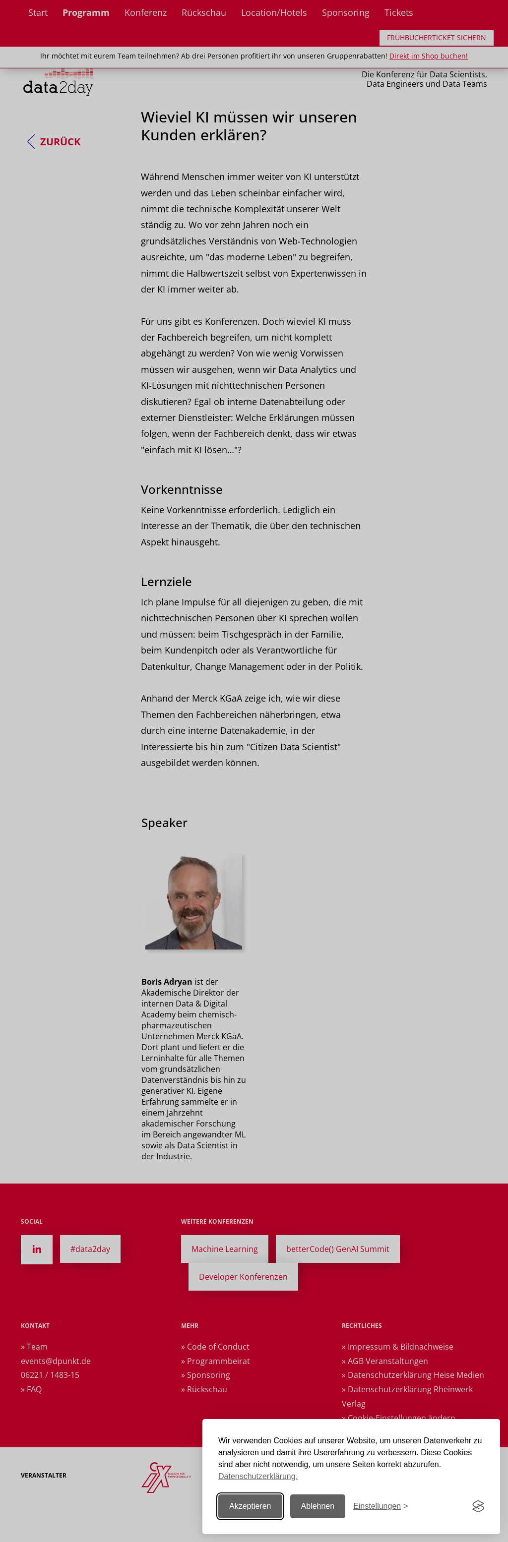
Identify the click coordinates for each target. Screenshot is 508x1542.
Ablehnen (318, 1506)
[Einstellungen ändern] (380, 1506)
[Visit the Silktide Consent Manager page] (478, 1506)
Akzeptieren (250, 1506)
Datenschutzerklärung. (258, 1476)
